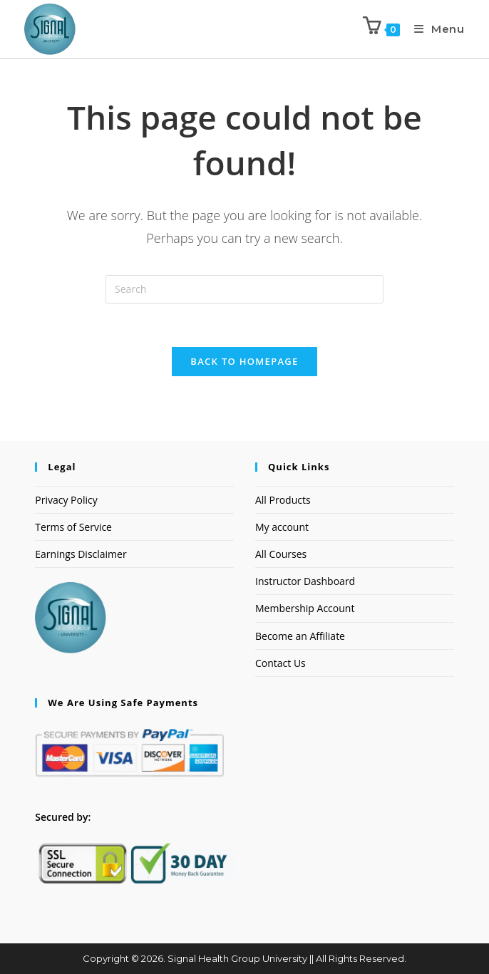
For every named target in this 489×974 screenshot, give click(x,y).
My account (282, 527)
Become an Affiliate (300, 636)
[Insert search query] (244, 289)
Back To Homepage (244, 361)
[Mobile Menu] (434, 29)
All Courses (281, 554)
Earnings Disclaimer (80, 554)
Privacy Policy (66, 500)
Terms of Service (73, 527)
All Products (283, 500)
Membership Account (304, 608)
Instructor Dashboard (305, 581)
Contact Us (280, 663)
